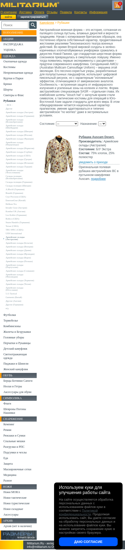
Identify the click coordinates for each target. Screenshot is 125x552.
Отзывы (52, 12)
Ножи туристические (16, 503)
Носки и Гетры (12, 386)
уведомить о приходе (93, 162)
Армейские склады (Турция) (19, 166)
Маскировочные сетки (17, 469)
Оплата (39, 12)
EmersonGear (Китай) (15, 200)
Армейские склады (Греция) (19, 159)
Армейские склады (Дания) (18, 250)
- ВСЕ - (9, 105)
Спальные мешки (14, 441)
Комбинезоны (12, 326)
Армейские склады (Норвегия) (20, 148)
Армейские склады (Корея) (18, 257)
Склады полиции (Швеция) (18, 185)
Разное (7, 480)
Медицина (9, 475)
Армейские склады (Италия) (19, 135)
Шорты (7, 89)
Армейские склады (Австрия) (19, 112)
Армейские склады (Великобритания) (14, 120)
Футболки (9, 315)
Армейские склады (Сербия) (19, 152)
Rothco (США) (12, 219)
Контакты (80, 12)
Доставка (25, 12)
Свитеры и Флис (13, 95)
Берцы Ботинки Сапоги (18, 380)
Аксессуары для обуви (17, 392)
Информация (98, 12)
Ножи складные (13, 509)
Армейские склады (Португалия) (14, 266)
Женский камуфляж (15, 369)
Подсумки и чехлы (15, 452)
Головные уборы (13, 337)
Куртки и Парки (13, 78)
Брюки (7, 84)
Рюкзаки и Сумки (14, 435)
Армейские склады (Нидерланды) (14, 143)
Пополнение (13, 32)
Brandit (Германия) (14, 193)
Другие (9, 108)
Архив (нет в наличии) (17, 526)
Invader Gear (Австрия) (16, 208)
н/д (7, 308)
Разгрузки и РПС (13, 446)
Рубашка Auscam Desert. (96, 137)
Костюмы (9, 67)
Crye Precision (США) (16, 197)
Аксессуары (10, 514)
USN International (14, 233)
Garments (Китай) (14, 297)
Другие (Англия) (13, 301)
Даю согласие (88, 542)
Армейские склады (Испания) (20, 163)
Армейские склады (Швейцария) (14, 126)
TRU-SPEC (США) (14, 230)
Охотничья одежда (15, 61)
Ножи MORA (11, 492)
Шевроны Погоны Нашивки (14, 410)
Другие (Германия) (14, 304)
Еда (5, 458)
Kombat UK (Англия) (15, 211)
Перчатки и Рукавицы (17, 343)
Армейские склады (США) (18, 155)
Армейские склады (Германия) (20, 116)
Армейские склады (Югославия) (14, 289)
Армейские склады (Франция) (20, 139)
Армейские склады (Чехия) (18, 284)
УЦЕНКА (9, 50)
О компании (8, 12)
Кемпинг (8, 424)
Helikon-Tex (11, 204)
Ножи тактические (15, 497)
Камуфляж (47, 22)
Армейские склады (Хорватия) (20, 280)
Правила (66, 12)
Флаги (7, 403)
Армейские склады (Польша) (19, 261)
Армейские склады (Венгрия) (19, 246)
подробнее (98, 179)
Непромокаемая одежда (18, 72)
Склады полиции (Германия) (19, 182)
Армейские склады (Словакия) (20, 271)
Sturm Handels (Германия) (18, 222)
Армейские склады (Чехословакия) (14, 171)
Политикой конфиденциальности (78, 512)
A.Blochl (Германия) (15, 189)
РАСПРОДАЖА (13, 44)
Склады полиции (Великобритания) (14, 177)
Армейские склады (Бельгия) (19, 243)
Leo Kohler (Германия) (16, 215)
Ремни (7, 430)
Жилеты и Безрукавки (17, 332)
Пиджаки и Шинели (15, 363)
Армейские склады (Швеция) (19, 131)
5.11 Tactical (11, 293)
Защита (8, 463)
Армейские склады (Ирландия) (20, 254)
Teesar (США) (12, 226)
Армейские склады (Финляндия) (14, 275)
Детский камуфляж (15, 348)
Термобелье (10, 320)
